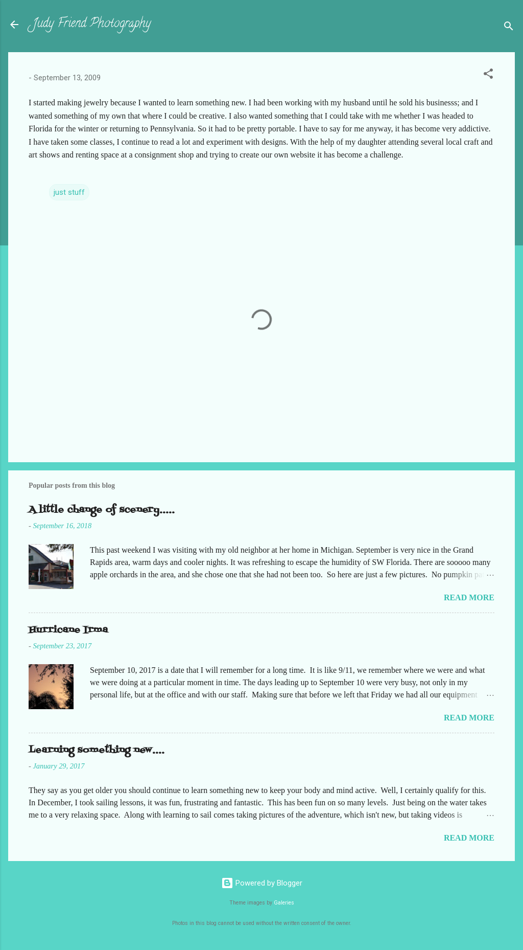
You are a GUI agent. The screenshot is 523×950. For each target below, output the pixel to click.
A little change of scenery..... (102, 510)
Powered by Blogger (261, 883)
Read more (469, 597)
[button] (488, 75)
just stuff (69, 192)
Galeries (284, 902)
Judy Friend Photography (92, 24)
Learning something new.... (96, 750)
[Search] (509, 27)
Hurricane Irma (68, 630)
